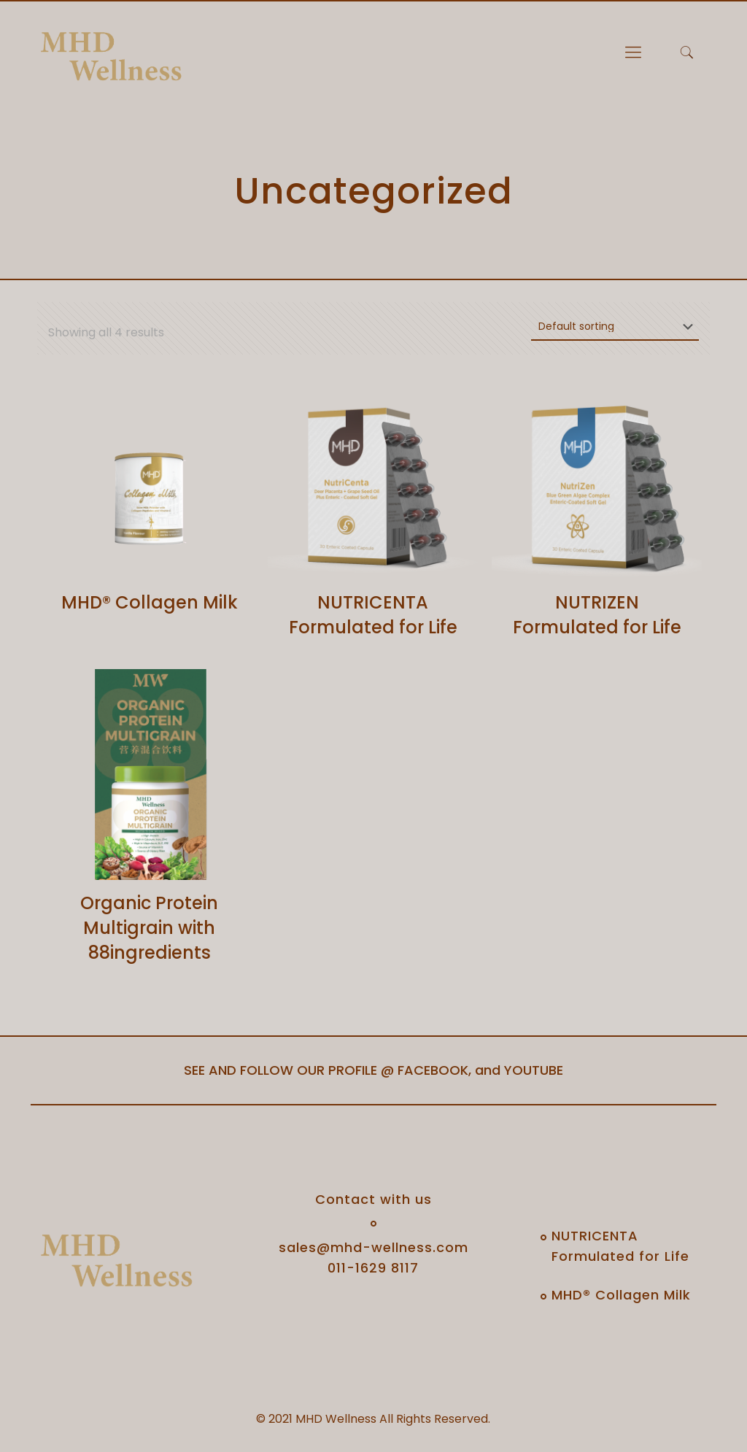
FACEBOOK (433, 1070)
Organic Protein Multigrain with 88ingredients (149, 928)
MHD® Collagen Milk (149, 602)
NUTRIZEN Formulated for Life (597, 614)
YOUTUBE (533, 1070)
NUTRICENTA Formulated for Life (373, 614)
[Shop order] (615, 327)
